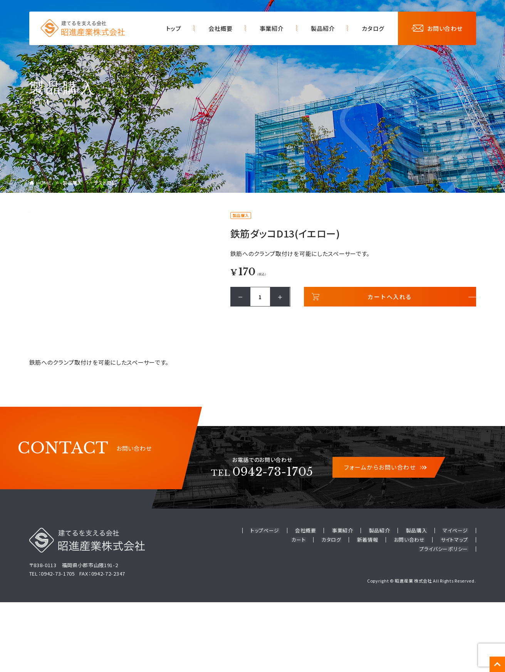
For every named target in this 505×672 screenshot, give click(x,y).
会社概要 (220, 28)
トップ (173, 28)
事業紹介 (272, 28)
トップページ (267, 601)
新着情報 (368, 610)
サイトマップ (454, 610)
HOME (43, 182)
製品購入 (72, 182)
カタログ (373, 28)
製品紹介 (323, 28)
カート (300, 610)
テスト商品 (105, 182)
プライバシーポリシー (443, 618)
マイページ (455, 601)
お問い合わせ (436, 28)
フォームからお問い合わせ (385, 538)
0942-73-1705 (262, 542)
